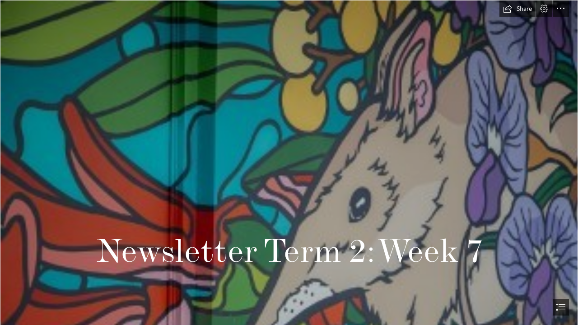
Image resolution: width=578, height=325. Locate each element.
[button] (517, 8)
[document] (289, 162)
